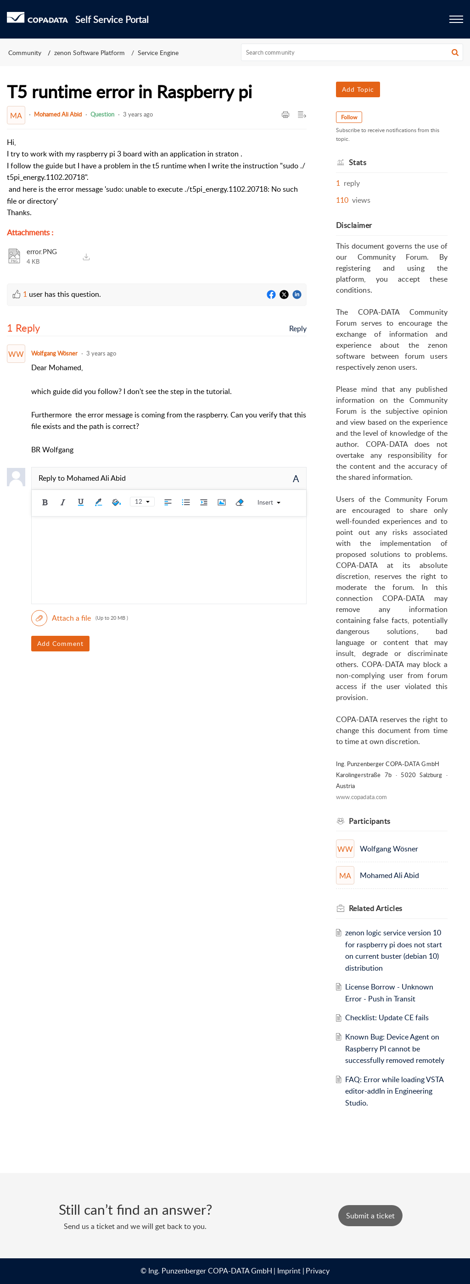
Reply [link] (298, 328)
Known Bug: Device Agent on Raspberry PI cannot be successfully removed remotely (394, 1048)
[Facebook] (271, 295)
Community (24, 52)
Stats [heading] (358, 162)
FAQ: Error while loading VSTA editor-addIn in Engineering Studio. (394, 1091)
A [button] (296, 478)
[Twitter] (284, 295)
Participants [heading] (370, 821)
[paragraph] (157, 178)
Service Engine (158, 52)
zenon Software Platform (89, 52)
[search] (352, 52)
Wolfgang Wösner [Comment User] (54, 353)
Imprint (289, 1271)
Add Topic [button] (358, 89)
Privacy (318, 1271)
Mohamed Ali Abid (58, 114)
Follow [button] (349, 117)
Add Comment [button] (60, 643)
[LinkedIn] (297, 295)
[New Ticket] (370, 1216)
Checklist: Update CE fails (387, 1017)
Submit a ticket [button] (370, 1216)
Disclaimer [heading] (354, 225)
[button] (455, 52)
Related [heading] (376, 908)
